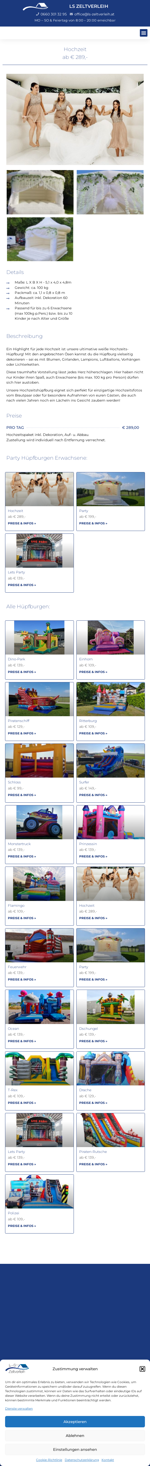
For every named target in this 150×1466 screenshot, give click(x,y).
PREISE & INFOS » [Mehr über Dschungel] (93, 1041)
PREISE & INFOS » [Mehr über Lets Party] (22, 585)
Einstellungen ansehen (75, 1449)
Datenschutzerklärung (82, 1460)
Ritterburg (88, 721)
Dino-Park (16, 659)
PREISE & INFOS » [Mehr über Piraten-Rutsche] (93, 1164)
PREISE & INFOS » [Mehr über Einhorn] (93, 672)
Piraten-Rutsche (93, 1152)
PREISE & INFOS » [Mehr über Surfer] (93, 795)
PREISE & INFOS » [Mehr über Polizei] (22, 1226)
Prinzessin (88, 844)
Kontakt (108, 1460)
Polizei (13, 1213)
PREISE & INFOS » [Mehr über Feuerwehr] (22, 979)
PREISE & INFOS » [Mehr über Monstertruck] (22, 856)
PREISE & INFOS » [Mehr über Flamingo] (22, 918)
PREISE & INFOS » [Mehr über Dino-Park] (22, 672)
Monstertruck (19, 844)
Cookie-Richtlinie (49, 1460)
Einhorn (86, 659)
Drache (85, 1090)
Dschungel (88, 1029)
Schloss (14, 782)
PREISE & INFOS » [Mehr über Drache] (93, 1103)
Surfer (84, 782)
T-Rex (13, 1090)
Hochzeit (15, 511)
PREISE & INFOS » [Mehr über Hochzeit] (22, 523)
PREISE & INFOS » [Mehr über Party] (93, 523)
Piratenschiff (18, 721)
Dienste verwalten (19, 1408)
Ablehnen (75, 1435)
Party (83, 511)
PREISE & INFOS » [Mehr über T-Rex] (22, 1103)
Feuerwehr (17, 967)
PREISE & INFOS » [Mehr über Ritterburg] (93, 733)
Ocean (13, 1029)
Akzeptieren (75, 1421)
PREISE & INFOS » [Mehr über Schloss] (22, 795)
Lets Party (16, 572)
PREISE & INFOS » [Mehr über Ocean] (22, 1041)
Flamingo (16, 905)
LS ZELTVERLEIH (88, 6)
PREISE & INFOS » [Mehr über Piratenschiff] (22, 733)
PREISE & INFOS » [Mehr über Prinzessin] (93, 856)
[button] (142, 1368)
